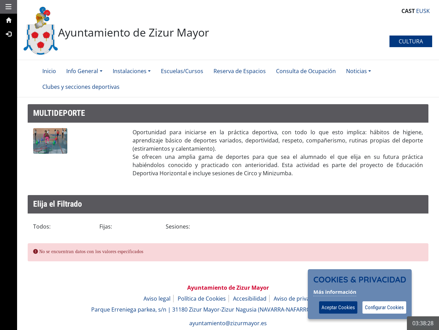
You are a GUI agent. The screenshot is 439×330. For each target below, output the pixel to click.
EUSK (422, 11)
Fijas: (105, 226)
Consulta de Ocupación (306, 71)
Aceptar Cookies (338, 307)
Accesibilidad (249, 298)
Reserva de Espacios (240, 71)
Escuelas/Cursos (182, 71)
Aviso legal (156, 298)
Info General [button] (82, 71)
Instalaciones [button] (130, 71)
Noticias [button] (356, 71)
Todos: (42, 226)
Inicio (49, 71)
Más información (334, 291)
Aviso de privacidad (299, 298)
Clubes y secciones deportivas (81, 87)
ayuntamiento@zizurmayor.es (228, 323)
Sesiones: (178, 226)
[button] (8, 6)
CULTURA (411, 41)
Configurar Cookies (384, 307)
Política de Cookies (202, 298)
